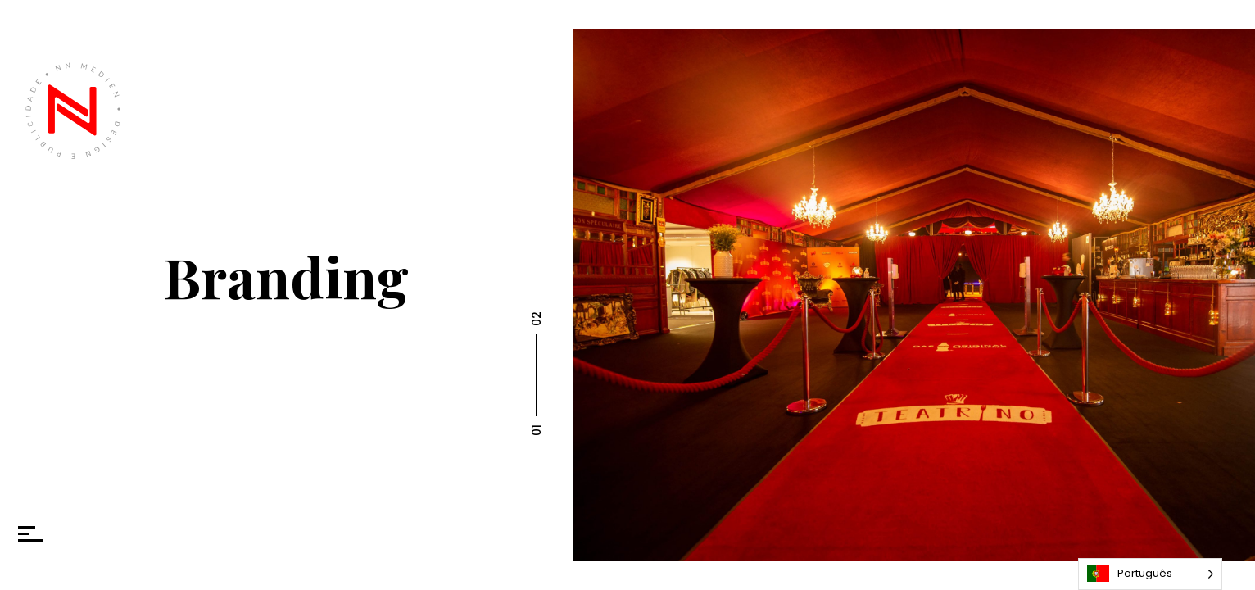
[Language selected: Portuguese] (1150, 574)
